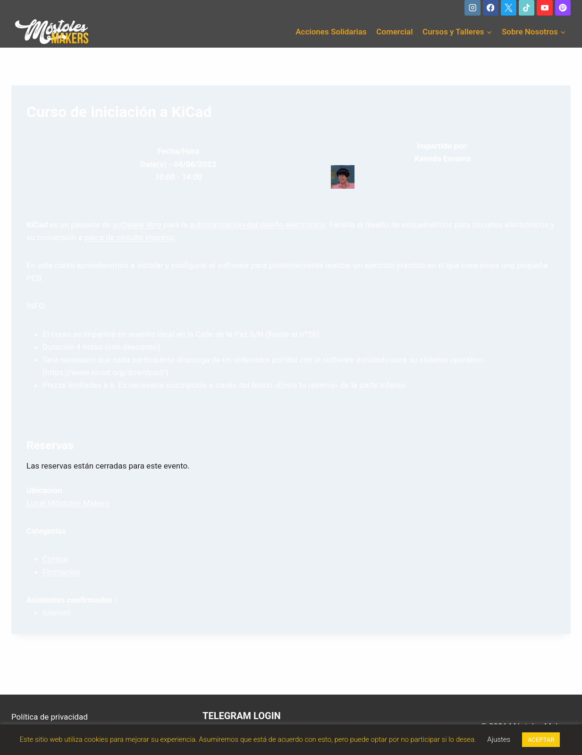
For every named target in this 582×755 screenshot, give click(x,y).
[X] (508, 8)
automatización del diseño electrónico (257, 224)
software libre (137, 224)
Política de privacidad (49, 716)
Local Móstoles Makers (68, 503)
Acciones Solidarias (331, 31)
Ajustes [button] (498, 739)
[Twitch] (563, 8)
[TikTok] (526, 8)
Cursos (54, 558)
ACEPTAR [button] (541, 739)
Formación (61, 572)
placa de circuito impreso (129, 237)
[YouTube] (544, 8)
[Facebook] (490, 8)
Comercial (394, 31)
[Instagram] (472, 8)
